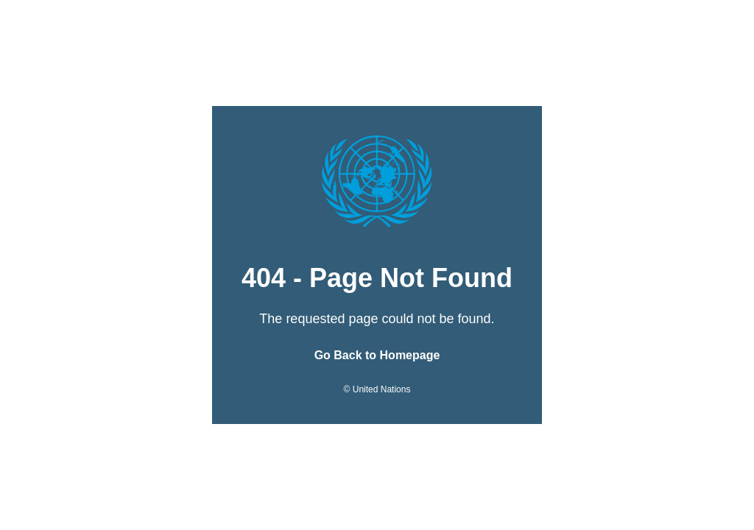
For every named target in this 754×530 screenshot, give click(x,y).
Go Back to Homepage (377, 355)
